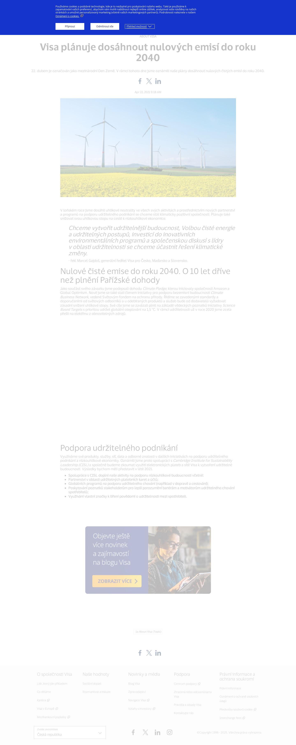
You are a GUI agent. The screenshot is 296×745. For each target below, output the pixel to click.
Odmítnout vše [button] (104, 26)
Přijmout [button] (70, 26)
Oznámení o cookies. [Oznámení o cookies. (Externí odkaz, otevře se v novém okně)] (67, 16)
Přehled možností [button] (137, 26)
